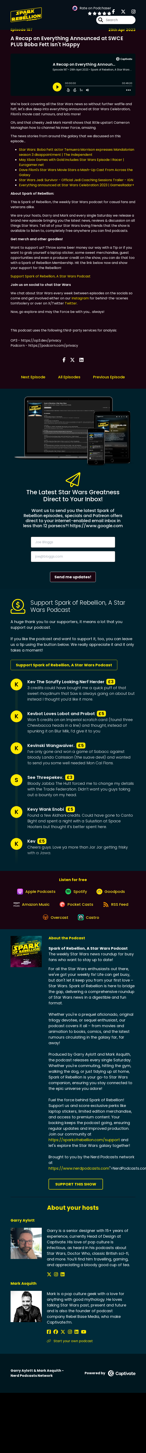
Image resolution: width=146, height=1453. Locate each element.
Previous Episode (109, 377)
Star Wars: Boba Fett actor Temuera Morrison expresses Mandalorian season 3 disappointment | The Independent (76, 152)
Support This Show (75, 1191)
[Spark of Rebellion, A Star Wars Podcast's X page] (121, 12)
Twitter (71, 303)
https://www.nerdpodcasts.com (79, 1175)
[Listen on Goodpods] (112, 893)
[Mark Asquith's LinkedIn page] (70, 1339)
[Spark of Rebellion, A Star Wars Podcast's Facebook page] (113, 12)
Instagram (80, 298)
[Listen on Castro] (107, 923)
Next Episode (33, 377)
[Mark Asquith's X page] (59, 1339)
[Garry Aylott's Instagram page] (54, 1281)
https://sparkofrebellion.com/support (84, 1146)
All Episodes (69, 377)
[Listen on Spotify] (76, 893)
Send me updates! (72, 577)
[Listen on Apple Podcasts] (34, 893)
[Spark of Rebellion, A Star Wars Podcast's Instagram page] (130, 12)
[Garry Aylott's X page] (49, 1281)
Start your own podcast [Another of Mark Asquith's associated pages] (70, 1348)
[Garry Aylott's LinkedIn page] (59, 1281)
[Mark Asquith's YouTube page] (75, 1339)
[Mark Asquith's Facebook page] (49, 1339)
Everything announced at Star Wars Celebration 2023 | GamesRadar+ (76, 185)
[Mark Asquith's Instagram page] (65, 1339)
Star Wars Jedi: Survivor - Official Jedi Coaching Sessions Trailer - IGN (76, 180)
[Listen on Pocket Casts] (94, 908)
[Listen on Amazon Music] (48, 908)
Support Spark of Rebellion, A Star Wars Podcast (51, 276)
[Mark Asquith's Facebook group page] (54, 1339)
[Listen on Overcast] (73, 923)
